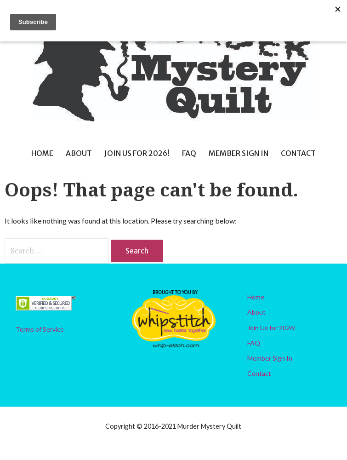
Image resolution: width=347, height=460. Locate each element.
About (79, 153)
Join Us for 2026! (137, 153)
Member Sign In (238, 153)
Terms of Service (40, 329)
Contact (298, 153)
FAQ (189, 153)
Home (42, 153)
